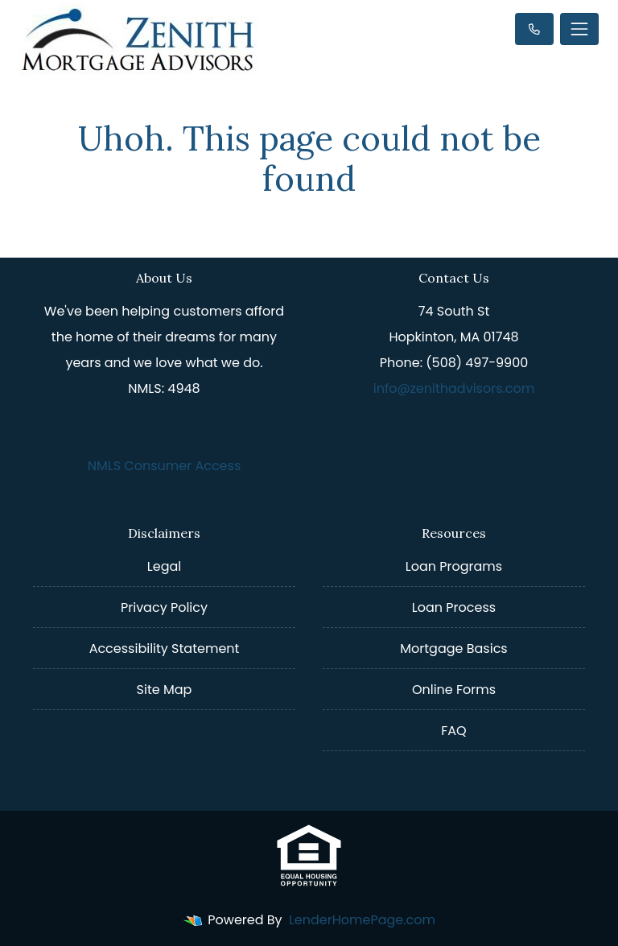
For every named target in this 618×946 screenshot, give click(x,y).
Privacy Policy (164, 607)
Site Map (164, 689)
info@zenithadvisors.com (454, 388)
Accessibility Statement (164, 648)
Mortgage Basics (453, 648)
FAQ (453, 730)
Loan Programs (454, 566)
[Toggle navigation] (579, 29)
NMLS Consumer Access (164, 465)
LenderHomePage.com (362, 920)
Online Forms (454, 689)
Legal (164, 566)
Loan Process (454, 607)
